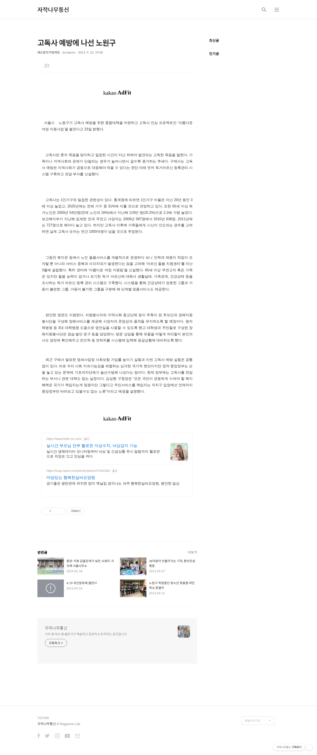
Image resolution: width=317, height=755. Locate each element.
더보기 (192, 552)
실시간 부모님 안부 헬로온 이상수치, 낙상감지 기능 (91, 445)
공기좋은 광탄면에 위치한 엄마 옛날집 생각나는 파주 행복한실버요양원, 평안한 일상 (112, 483)
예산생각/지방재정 (48, 52)
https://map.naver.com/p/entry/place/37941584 (78, 471)
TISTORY (43, 718)
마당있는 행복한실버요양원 (70, 477)
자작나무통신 (53, 9)
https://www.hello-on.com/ (64, 439)
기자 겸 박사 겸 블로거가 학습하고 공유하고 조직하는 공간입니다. (86, 633)
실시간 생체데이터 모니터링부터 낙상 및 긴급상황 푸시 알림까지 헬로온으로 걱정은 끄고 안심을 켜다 (103, 454)
